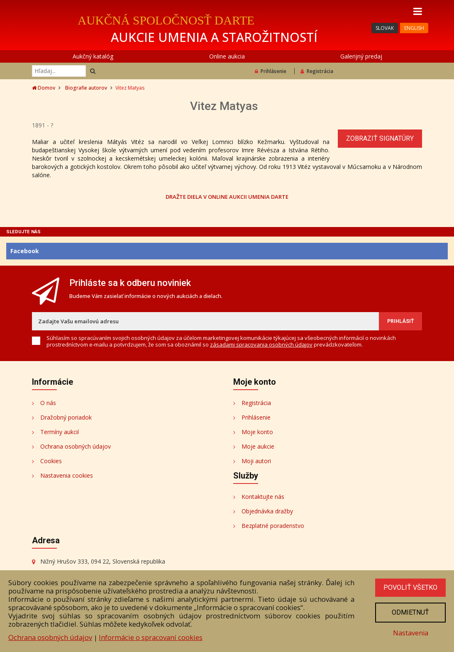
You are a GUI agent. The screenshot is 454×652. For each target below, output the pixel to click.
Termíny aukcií (59, 432)
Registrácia (316, 71)
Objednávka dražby (267, 511)
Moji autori (256, 461)
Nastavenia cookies (66, 475)
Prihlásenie (270, 71)
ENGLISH (414, 28)
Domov (43, 87)
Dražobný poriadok (66, 417)
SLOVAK (385, 28)
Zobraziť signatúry (380, 138)
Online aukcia (227, 56)
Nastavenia (409, 632)
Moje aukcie (258, 446)
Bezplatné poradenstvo (273, 526)
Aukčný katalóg (93, 56)
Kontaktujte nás (263, 497)
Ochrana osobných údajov (75, 446)
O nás (48, 403)
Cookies (51, 461)
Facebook (24, 251)
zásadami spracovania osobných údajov (261, 344)
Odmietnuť (410, 611)
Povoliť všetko (409, 586)
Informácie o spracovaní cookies (151, 635)
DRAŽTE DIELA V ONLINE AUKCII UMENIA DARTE (227, 196)
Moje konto (257, 432)
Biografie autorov (86, 87)
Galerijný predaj (361, 56)
